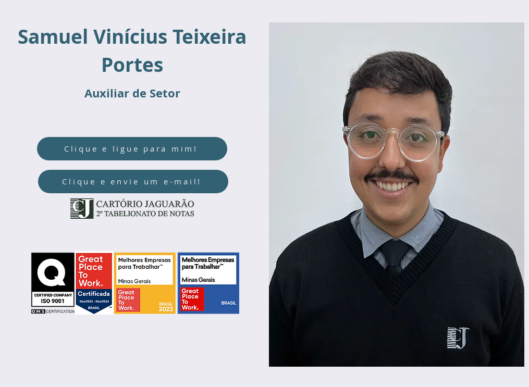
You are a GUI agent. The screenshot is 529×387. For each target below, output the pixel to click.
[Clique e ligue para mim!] (132, 148)
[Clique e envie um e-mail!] (133, 181)
